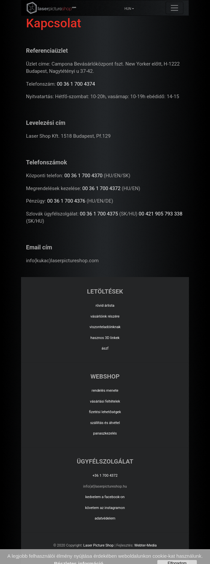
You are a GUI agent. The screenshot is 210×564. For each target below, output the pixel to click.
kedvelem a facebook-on (104, 497)
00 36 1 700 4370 (84, 176)
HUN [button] (127, 9)
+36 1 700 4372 (105, 475)
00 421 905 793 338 (160, 214)
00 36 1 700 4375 (99, 214)
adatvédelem (104, 518)
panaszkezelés (105, 433)
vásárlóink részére (105, 316)
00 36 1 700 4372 (101, 188)
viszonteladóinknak (105, 327)
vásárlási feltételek (105, 401)
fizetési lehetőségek (105, 412)
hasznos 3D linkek (105, 338)
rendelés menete (105, 390)
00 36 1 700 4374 (76, 84)
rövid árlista (104, 305)
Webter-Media (145, 545)
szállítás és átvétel (105, 423)
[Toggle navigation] (174, 8)
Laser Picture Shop (98, 545)
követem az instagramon (105, 508)
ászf (105, 348)
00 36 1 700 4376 (66, 201)
